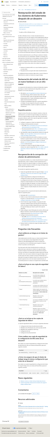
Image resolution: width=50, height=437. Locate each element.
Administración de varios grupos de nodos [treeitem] (9, 97)
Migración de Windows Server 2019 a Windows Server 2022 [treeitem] (9, 79)
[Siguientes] (39, 1)
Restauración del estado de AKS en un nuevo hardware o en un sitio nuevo (33, 24)
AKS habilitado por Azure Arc (30, 9)
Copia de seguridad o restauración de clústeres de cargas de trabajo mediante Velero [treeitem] (10, 124)
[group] (33, 373)
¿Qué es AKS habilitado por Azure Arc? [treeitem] (9, 21)
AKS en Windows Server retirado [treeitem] (8, 65)
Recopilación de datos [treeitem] (8, 30)
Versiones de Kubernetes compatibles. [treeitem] (8, 28)
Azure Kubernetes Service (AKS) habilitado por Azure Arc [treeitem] (9, 15)
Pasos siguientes (22, 29)
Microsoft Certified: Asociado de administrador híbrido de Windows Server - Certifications (33, 412)
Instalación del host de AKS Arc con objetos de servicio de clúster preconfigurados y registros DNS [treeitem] (9, 86)
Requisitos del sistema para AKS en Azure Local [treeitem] (9, 40)
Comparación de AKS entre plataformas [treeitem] (9, 24)
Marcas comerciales (30, 433)
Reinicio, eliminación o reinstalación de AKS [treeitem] (10, 110)
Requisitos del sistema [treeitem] (8, 69)
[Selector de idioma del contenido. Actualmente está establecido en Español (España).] (6, 428)
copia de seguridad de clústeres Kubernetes (35, 93)
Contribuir (34, 431)
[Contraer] (13, 9)
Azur (22, 9)
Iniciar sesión (45, 1)
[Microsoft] (2, 2)
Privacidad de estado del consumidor (9, 433)
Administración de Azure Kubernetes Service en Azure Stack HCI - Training (33, 406)
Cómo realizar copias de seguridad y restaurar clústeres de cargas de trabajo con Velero (34, 148)
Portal (36, 5)
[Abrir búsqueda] (41, 2)
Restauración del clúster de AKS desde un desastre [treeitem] (10, 118)
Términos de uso (21, 433)
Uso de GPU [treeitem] (7, 94)
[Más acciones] (47, 10)
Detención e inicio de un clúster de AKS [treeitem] (10, 113)
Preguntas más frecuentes (24, 27)
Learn (19, 9)
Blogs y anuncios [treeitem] (7, 32)
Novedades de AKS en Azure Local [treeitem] (9, 37)
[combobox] (8, 12)
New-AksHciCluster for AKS (37, 213)
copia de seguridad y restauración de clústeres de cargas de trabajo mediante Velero (34, 173)
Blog (28, 431)
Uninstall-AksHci (31, 195)
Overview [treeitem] (5, 67)
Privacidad (39, 431)
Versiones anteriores (22, 431)
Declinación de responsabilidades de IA (9, 431)
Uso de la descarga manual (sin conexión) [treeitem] (10, 91)
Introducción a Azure (44, 5)
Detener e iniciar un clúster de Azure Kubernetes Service (33, 381)
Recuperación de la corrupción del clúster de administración (31, 25)
